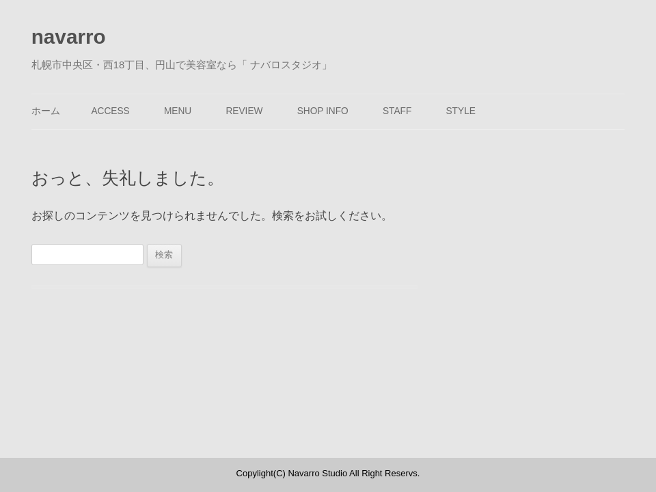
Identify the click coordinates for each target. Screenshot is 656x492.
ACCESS (110, 111)
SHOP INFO (322, 111)
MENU (177, 111)
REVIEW (244, 111)
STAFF (397, 111)
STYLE (460, 111)
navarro (68, 36)
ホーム (45, 111)
